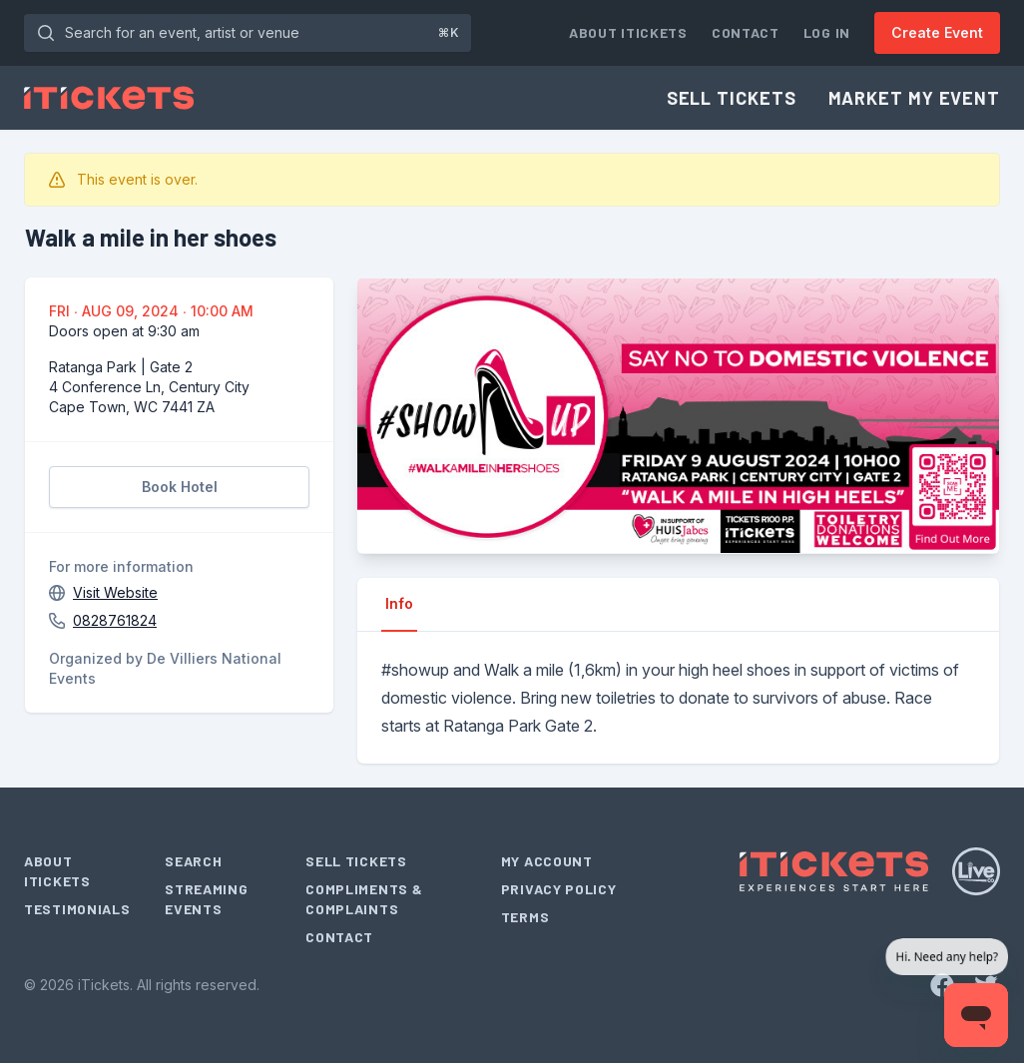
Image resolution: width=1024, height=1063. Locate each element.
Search (193, 860)
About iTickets (628, 32)
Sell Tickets (731, 98)
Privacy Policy (559, 888)
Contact (745, 32)
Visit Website (115, 592)
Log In (826, 32)
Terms (525, 916)
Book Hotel (180, 486)
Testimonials (77, 908)
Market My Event (914, 98)
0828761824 (115, 620)
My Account (547, 860)
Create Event (937, 32)
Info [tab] (399, 603)
